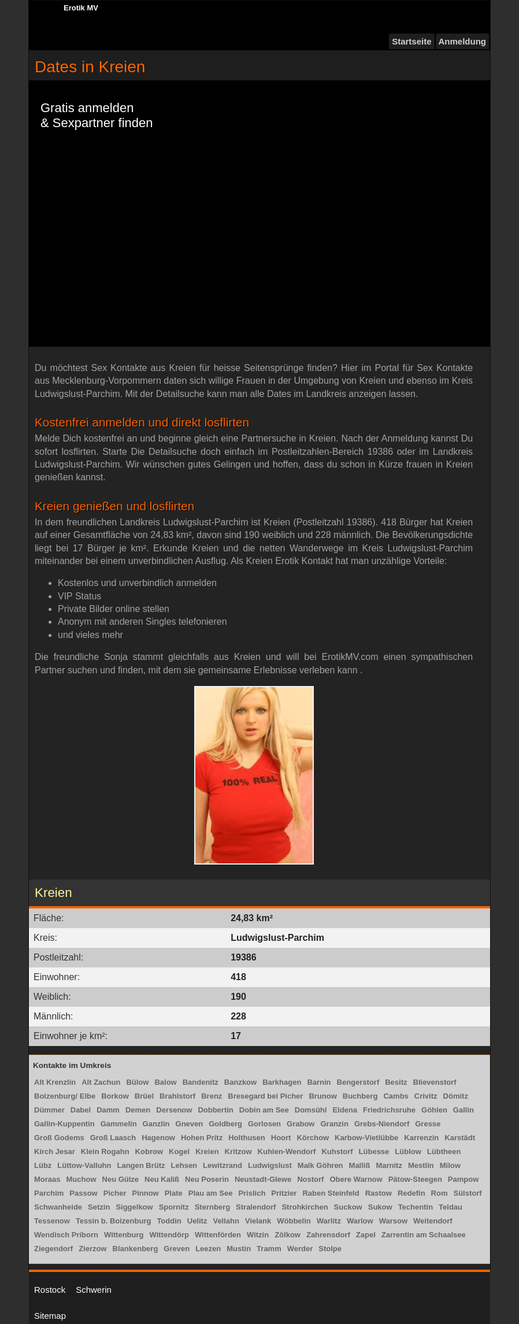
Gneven (189, 1123)
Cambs (395, 1096)
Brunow (322, 1096)
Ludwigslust (270, 1165)
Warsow (393, 1221)
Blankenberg (135, 1248)
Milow (450, 1165)
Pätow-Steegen (415, 1179)
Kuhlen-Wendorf (287, 1151)
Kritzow (238, 1151)
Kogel (179, 1151)
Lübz (42, 1165)
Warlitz (329, 1221)
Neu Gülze (120, 1179)
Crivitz (426, 1096)
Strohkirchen (304, 1207)
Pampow (463, 1179)
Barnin (319, 1082)
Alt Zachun (100, 1082)
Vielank (258, 1221)
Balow (165, 1082)
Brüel (144, 1096)
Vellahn (226, 1221)
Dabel (81, 1110)
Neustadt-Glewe (263, 1179)
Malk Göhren (320, 1165)
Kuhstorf (337, 1151)
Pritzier (283, 1193)
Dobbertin (215, 1110)
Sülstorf (467, 1193)
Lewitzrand (222, 1165)
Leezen (208, 1248)
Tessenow (52, 1221)
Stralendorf (256, 1207)
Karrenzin (421, 1137)
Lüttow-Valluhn (84, 1165)
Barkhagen (281, 1082)
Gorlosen (264, 1123)
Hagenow (158, 1137)
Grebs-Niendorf (381, 1123)
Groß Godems (59, 1137)
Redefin (411, 1193)
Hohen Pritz (202, 1137)
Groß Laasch (113, 1137)
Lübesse (374, 1151)
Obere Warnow (355, 1179)
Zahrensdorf (328, 1234)
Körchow (312, 1137)
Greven (177, 1248)
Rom (439, 1193)
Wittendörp (168, 1234)
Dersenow (174, 1110)
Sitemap (50, 1316)
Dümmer (49, 1110)
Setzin (99, 1207)
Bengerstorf (358, 1082)
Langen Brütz (141, 1165)
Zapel (366, 1234)
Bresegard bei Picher (265, 1096)
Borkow (115, 1096)
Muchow (81, 1179)
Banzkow (240, 1082)
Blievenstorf (435, 1082)
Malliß (359, 1165)
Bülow (137, 1082)
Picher (115, 1193)
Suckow (348, 1207)
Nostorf (310, 1179)
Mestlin (421, 1165)
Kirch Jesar (54, 1151)
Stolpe (330, 1248)
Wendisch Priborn (66, 1234)
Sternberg (212, 1207)
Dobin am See (264, 1110)
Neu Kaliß (161, 1179)
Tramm (269, 1248)
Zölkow (288, 1234)
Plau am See (210, 1193)
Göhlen (434, 1110)
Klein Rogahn (105, 1151)
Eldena (344, 1110)
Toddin (169, 1221)
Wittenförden (218, 1234)
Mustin (239, 1248)
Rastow (378, 1193)
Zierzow (92, 1248)
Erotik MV (81, 7)
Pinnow (145, 1193)
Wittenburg (123, 1234)
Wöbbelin (294, 1221)
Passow (83, 1193)
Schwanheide (58, 1207)
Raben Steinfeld (330, 1193)
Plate (174, 1193)
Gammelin (119, 1123)
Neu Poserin (207, 1179)
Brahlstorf (177, 1096)
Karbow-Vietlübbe (366, 1137)
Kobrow (149, 1151)
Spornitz (174, 1207)
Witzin (258, 1234)
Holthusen (246, 1137)
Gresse (427, 1123)
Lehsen (184, 1165)
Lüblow (408, 1151)
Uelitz (197, 1221)
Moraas (47, 1179)
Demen (137, 1110)
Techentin (415, 1207)
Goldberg (225, 1123)
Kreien (206, 1151)
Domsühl (311, 1110)
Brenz (211, 1096)
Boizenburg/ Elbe (64, 1096)
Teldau (450, 1207)
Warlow (360, 1221)
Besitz (396, 1082)
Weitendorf (433, 1221)
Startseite (411, 41)
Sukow (380, 1207)
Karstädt (459, 1137)
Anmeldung (463, 41)
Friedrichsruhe (389, 1110)
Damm (108, 1110)
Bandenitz (200, 1082)
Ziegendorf (53, 1248)
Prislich (251, 1193)
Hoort (281, 1137)
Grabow (300, 1123)
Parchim (49, 1193)
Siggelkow (134, 1207)
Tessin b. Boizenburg (113, 1221)
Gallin (463, 1110)
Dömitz (455, 1096)
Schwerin (94, 1290)
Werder (300, 1248)
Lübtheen (444, 1151)
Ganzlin (156, 1123)
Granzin (334, 1123)
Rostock (49, 1290)
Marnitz (389, 1165)
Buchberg (360, 1096)
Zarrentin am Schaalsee (423, 1234)
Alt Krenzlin (55, 1082)
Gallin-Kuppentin (64, 1123)
